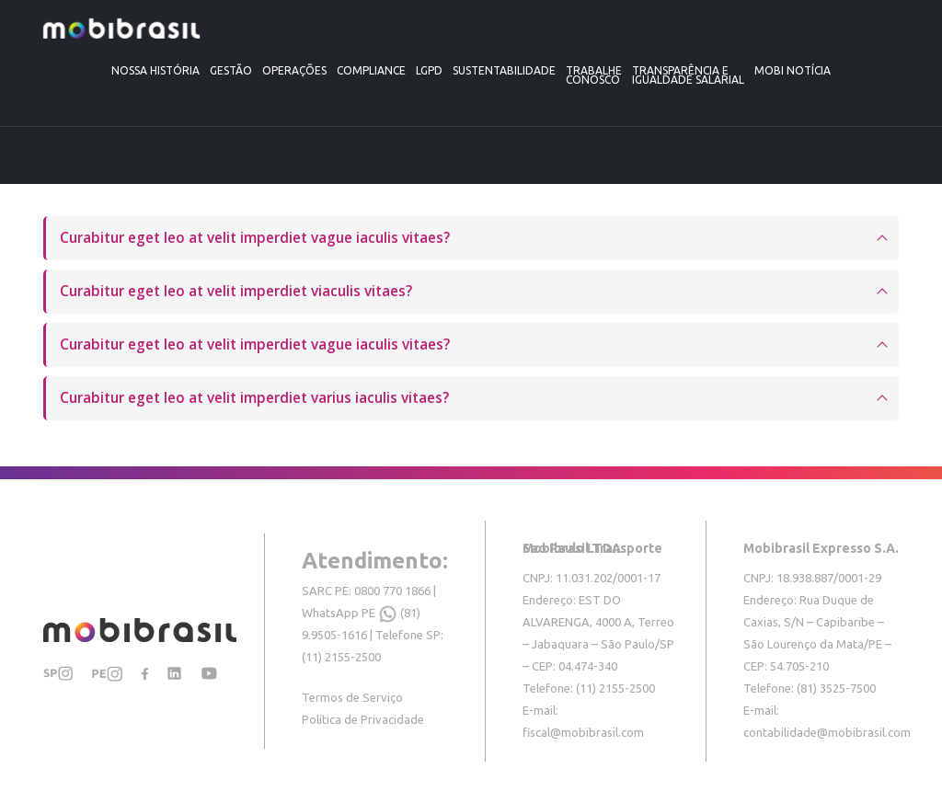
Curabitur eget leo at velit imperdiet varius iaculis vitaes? (254, 397)
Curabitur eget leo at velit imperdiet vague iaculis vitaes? (255, 237)
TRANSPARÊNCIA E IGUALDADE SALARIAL (688, 75)
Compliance (371, 70)
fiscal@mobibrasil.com (583, 732)
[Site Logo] (121, 28)
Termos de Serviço (352, 697)
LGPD (429, 70)
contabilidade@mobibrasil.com (827, 732)
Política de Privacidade (363, 719)
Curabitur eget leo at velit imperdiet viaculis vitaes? (236, 291)
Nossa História (155, 70)
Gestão (231, 70)
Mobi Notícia (792, 70)
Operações (294, 70)
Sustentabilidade (504, 70)
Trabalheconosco (594, 75)
